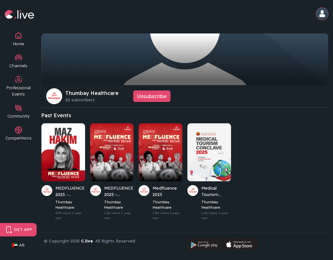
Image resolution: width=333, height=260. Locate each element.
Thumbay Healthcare (92, 93)
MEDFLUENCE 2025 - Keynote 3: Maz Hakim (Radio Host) (69, 191)
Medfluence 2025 (164, 191)
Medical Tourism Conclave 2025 (215, 191)
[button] (322, 14)
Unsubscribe (152, 96)
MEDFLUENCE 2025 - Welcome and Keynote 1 (118, 191)
